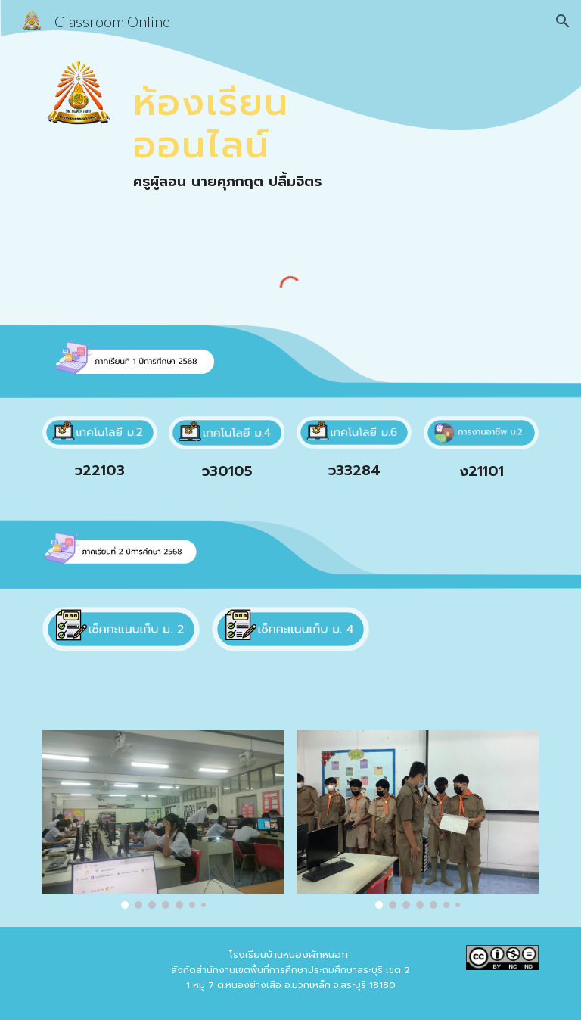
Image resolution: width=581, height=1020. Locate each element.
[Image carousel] (163, 819)
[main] (247, 114)
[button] (563, 21)
